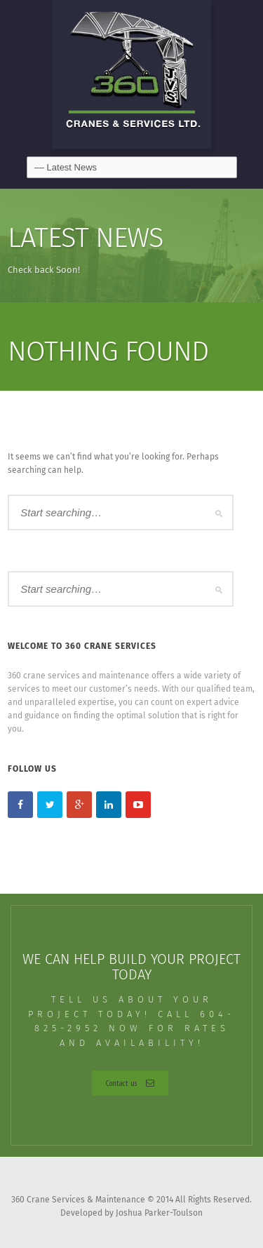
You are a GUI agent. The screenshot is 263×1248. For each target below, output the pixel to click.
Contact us (130, 1083)
